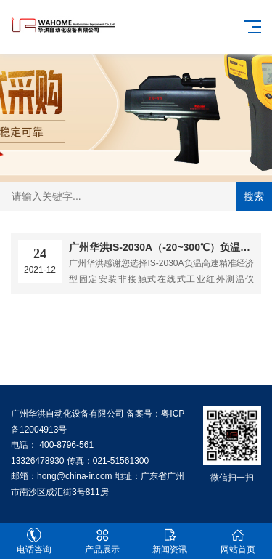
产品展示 (102, 541)
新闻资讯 (170, 541)
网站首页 (238, 541)
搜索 (254, 196)
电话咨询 (34, 541)
